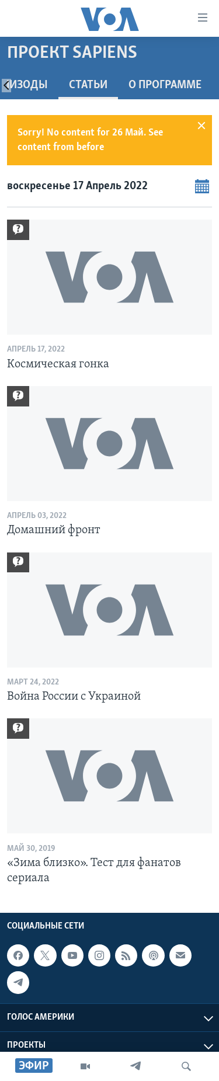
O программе (164, 85)
